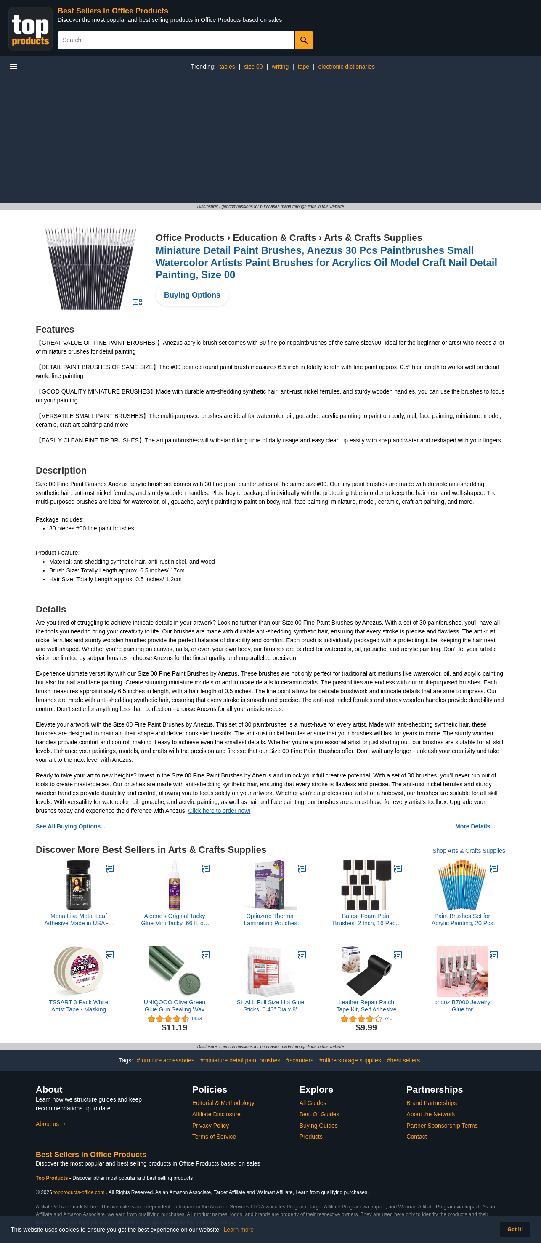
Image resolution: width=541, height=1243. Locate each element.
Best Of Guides (319, 1114)
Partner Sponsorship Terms (441, 1125)
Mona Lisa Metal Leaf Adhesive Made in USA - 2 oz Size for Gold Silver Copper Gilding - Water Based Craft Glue (78, 920)
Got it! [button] (515, 1229)
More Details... (475, 826)
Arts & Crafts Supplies (373, 237)
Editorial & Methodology (223, 1102)
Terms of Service (214, 1136)
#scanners (299, 1060)
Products (311, 1136)
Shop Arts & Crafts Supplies (468, 850)
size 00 (253, 66)
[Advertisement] (270, 140)
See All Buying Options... (71, 826)
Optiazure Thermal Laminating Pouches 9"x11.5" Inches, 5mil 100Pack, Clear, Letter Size (270, 920)
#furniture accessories (165, 1060)
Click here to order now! (219, 810)
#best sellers (403, 1060)
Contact (416, 1136)
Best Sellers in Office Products (113, 11)
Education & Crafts (274, 237)
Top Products (52, 1178)
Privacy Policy (210, 1125)
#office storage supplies (350, 1060)
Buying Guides (319, 1125)
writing (280, 66)
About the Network (430, 1114)
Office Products (190, 237)
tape (303, 66)
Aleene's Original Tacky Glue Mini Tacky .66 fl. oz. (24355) (174, 920)
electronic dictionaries (346, 66)
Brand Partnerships (431, 1102)
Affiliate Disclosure (216, 1114)
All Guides (313, 1102)
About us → (51, 1124)
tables (227, 66)
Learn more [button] (239, 1229)
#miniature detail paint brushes (240, 1060)
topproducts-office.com (78, 1192)
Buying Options (192, 295)
